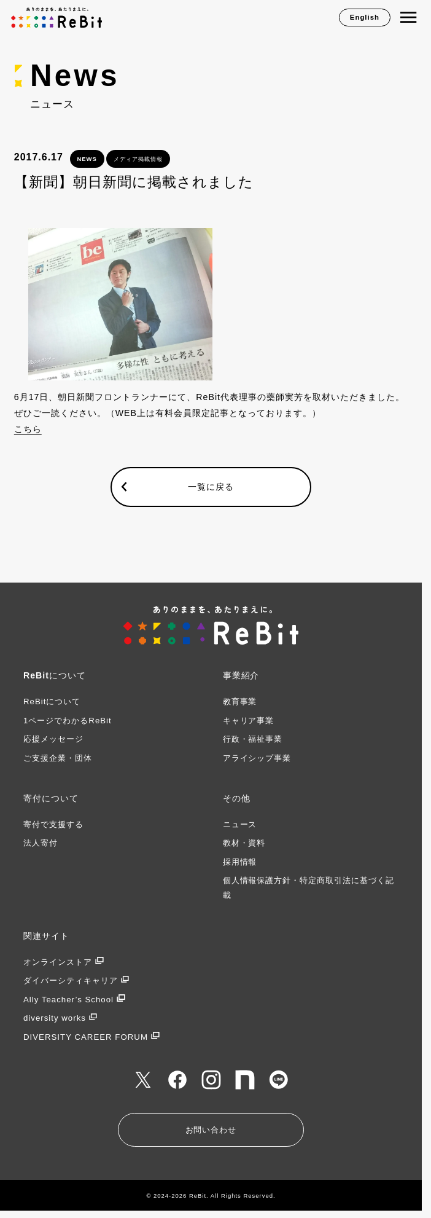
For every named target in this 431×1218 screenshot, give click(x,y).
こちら (28, 429)
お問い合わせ (211, 1129)
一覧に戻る (211, 487)
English (364, 17)
